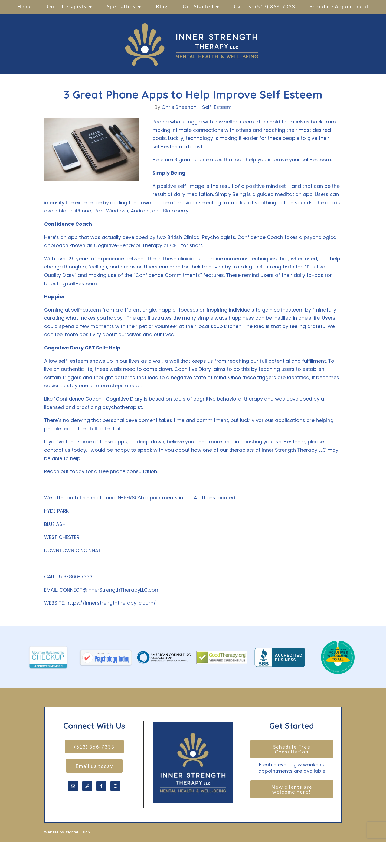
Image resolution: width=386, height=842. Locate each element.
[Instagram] (115, 787)
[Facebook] (101, 787)
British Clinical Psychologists (201, 237)
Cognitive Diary (193, 369)
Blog (162, 6)
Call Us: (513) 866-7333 (264, 6)
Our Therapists (67, 6)
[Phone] (87, 787)
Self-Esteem (217, 107)
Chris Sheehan (179, 107)
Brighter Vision (77, 832)
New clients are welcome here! (292, 790)
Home (24, 6)
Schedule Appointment (339, 6)
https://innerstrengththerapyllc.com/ (111, 602)
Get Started (198, 6)
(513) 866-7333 (94, 747)
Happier (167, 309)
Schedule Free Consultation (292, 749)
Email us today (94, 766)
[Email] (73, 787)
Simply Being (230, 194)
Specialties (121, 6)
